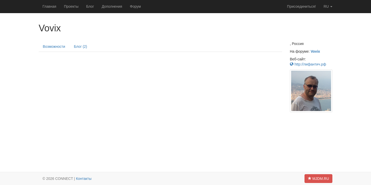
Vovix (315, 51)
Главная (49, 6)
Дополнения (112, 6)
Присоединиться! (301, 6)
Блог (90, 6)
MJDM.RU (318, 179)
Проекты (71, 6)
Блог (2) (80, 46)
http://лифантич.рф (308, 64)
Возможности (54, 46)
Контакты (83, 179)
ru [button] (328, 6)
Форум (135, 6)
